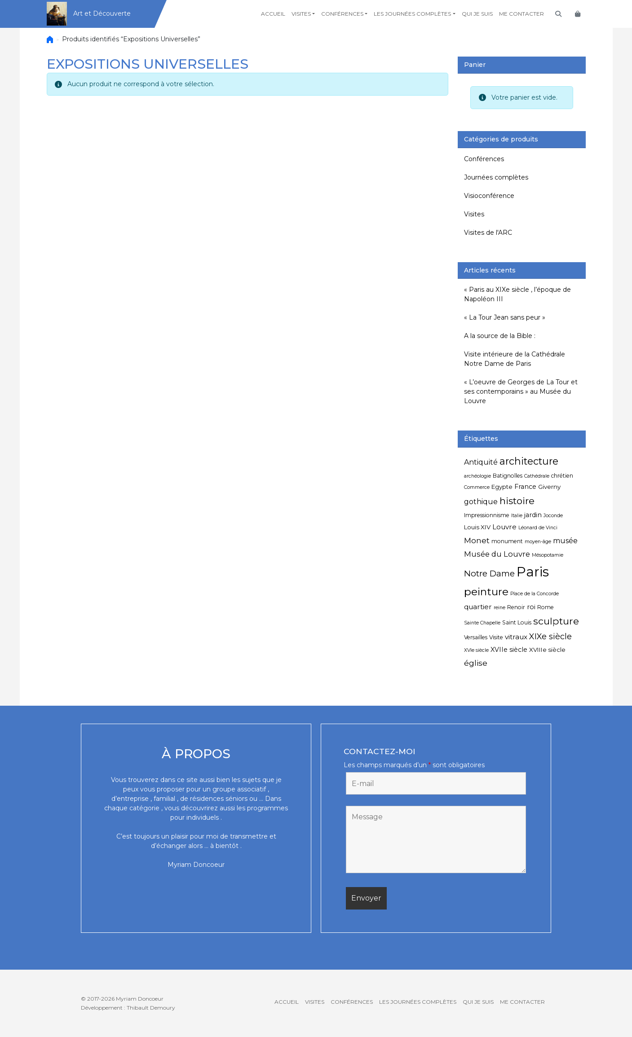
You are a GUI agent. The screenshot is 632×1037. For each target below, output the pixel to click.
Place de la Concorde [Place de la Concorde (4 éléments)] (534, 594)
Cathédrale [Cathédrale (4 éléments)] (536, 476)
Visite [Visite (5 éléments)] (496, 637)
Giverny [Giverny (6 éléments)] (549, 486)
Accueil (273, 13)
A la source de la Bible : (499, 336)
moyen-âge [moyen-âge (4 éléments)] (538, 542)
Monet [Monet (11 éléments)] (477, 540)
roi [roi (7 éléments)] (531, 607)
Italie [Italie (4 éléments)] (516, 515)
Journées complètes (496, 177)
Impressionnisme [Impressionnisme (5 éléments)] (486, 515)
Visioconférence (489, 196)
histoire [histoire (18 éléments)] (517, 500)
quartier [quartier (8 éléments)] (478, 606)
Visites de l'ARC (488, 232)
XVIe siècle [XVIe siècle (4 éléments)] (476, 650)
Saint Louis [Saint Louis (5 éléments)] (516, 622)
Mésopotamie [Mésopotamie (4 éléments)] (547, 555)
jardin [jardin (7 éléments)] (533, 515)
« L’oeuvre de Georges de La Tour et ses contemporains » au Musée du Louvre (521, 391)
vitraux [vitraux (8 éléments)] (516, 637)
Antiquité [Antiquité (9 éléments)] (481, 462)
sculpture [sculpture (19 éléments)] (556, 621)
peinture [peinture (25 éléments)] (486, 591)
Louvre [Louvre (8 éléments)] (504, 527)
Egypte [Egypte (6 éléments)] (502, 486)
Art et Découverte (102, 13)
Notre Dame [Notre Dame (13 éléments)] (489, 573)
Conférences (342, 13)
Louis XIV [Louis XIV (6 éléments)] (477, 527)
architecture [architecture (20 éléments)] (528, 461)
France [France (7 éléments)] (525, 487)
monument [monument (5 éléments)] (507, 541)
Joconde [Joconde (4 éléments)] (553, 515)
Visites (301, 13)
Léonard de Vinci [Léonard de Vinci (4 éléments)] (537, 528)
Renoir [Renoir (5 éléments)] (516, 607)
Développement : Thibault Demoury (128, 1007)
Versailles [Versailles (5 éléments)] (475, 637)
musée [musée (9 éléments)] (565, 540)
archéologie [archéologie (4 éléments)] (477, 476)
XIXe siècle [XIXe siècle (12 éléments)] (550, 637)
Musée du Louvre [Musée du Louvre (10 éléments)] (497, 553)
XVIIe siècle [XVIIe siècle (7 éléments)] (509, 650)
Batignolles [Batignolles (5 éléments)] (507, 475)
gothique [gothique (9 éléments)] (481, 501)
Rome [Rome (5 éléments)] (545, 607)
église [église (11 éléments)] (475, 663)
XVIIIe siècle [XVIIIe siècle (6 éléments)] (547, 649)
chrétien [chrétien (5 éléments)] (562, 475)
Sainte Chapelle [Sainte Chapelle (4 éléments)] (482, 623)
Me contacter (521, 13)
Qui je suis (477, 13)
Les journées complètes (412, 13)
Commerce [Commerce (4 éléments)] (477, 487)
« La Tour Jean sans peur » (504, 317)
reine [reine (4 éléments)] (499, 608)
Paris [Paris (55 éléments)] (533, 572)
